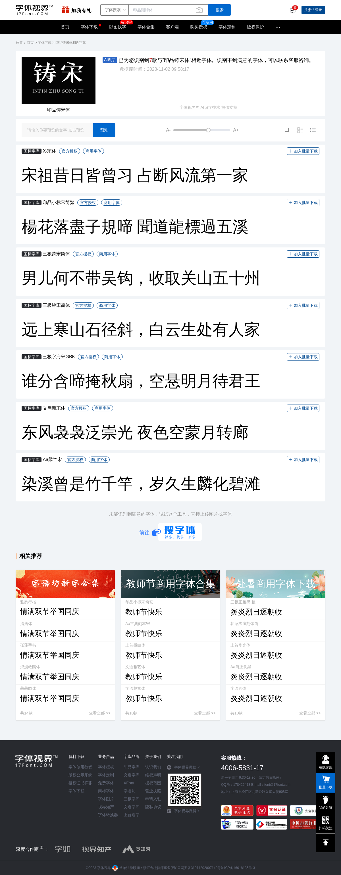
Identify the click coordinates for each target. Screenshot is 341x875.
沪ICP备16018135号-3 (238, 868)
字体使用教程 (80, 767)
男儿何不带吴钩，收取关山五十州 (141, 278)
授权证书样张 (80, 783)
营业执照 (153, 791)
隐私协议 (153, 807)
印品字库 (132, 767)
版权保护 (255, 26)
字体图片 (106, 799)
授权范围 (153, 783)
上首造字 (132, 815)
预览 (104, 130)
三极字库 (132, 799)
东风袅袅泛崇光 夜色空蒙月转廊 (135, 432)
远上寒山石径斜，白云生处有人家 (141, 329)
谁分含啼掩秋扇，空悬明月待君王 (141, 381)
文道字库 (132, 807)
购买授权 (198, 26)
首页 (65, 26)
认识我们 (153, 767)
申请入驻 (153, 799)
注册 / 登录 (313, 10)
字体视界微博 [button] (183, 811)
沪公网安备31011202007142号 (197, 868)
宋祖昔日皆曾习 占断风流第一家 (135, 175)
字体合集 (146, 26)
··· (277, 27)
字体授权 (106, 767)
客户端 (172, 26)
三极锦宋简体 (56, 305)
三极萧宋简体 (56, 253)
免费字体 (106, 783)
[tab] (184, 769)
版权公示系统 (80, 775)
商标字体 (106, 791)
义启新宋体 (54, 408)
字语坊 (130, 791)
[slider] (201, 130)
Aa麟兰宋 (52, 459)
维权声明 (153, 775)
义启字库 (132, 775)
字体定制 (227, 26)
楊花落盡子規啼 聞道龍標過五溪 (135, 227)
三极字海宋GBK (59, 356)
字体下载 (89, 26)
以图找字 (120, 25)
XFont (129, 783)
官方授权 (70, 151)
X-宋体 (49, 151)
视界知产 (106, 807)
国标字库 (31, 151)
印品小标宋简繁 (58, 202)
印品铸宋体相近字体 (70, 43)
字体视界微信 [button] (183, 767)
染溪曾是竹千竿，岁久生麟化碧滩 (141, 484)
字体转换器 (108, 815)
